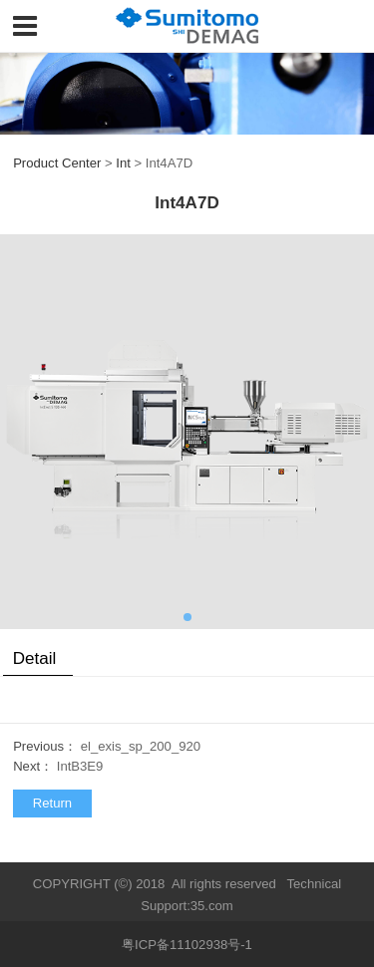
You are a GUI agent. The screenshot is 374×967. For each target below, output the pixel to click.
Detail (35, 658)
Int (123, 163)
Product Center (57, 163)
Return (52, 803)
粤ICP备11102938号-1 (187, 944)
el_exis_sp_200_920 (140, 746)
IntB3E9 (80, 766)
